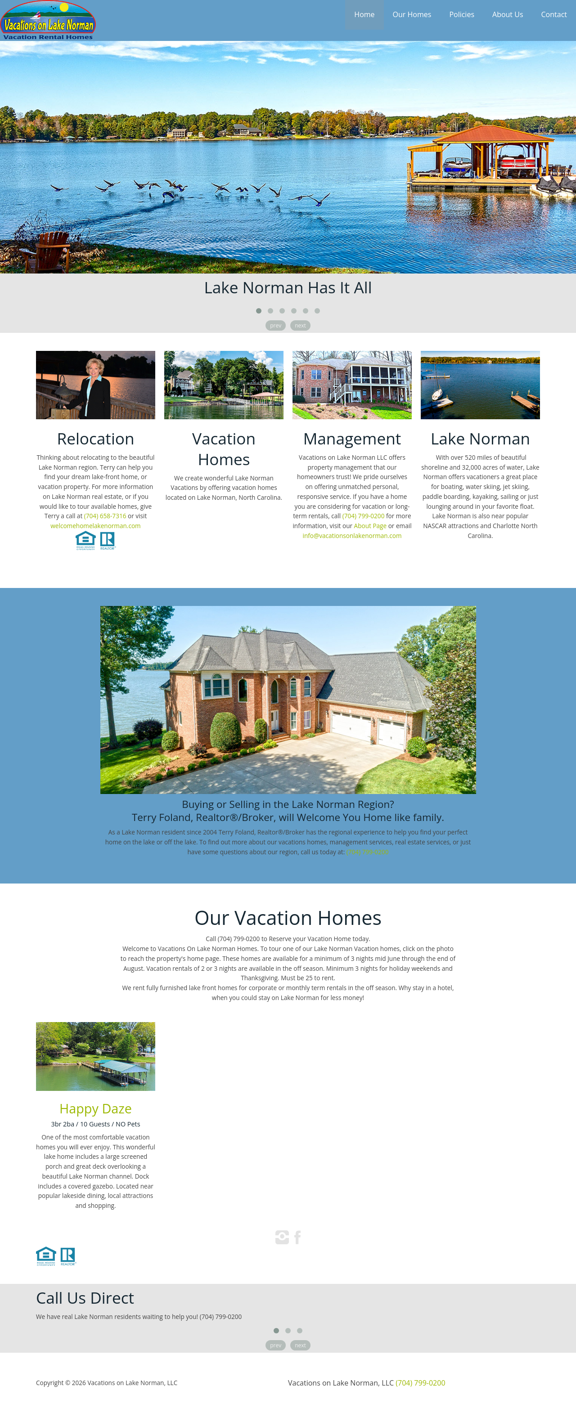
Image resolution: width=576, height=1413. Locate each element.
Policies (461, 14)
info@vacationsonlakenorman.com (351, 535)
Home (364, 14)
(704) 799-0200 (363, 515)
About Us (507, 14)
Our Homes (412, 14)
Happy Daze (95, 1108)
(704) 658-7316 (105, 515)
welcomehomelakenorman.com (95, 525)
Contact (554, 14)
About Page (370, 525)
